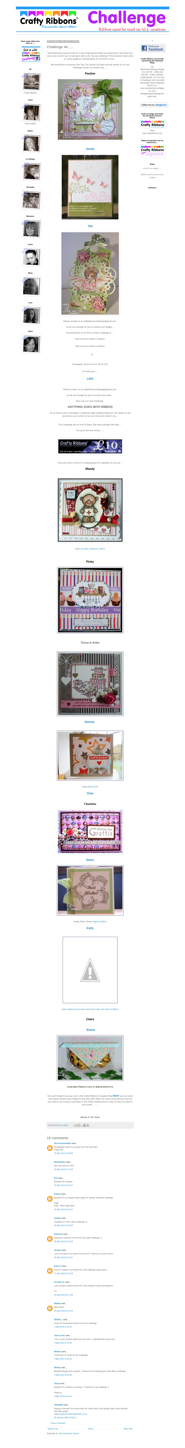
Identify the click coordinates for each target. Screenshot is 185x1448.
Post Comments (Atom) (69, 1434)
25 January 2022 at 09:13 (65, 1418)
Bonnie (90, 723)
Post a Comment (58, 1424)
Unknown (58, 1235)
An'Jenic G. (59, 1283)
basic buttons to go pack (73, 1010)
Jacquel (57, 1251)
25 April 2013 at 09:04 (63, 1154)
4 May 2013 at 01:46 (63, 1376)
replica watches (61, 1415)
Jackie (90, 148)
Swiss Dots (93, 787)
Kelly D (57, 1195)
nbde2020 (58, 1406)
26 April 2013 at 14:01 (63, 1258)
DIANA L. (58, 1320)
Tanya (57, 1384)
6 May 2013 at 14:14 (63, 1397)
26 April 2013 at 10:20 (63, 1226)
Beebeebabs (60, 1163)
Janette (57, 1219)
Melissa (57, 1352)
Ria (90, 226)
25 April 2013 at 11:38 (63, 1170)
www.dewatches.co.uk (77, 1415)
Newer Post (53, 1430)
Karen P (57, 1267)
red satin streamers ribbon (92, 549)
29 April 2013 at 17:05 (63, 1296)
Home (90, 1430)
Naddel (57, 1304)
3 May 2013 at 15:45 (63, 1344)
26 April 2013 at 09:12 (63, 1210)
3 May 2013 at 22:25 (63, 1360)
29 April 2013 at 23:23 (63, 1312)
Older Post (128, 1430)
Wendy (57, 1368)
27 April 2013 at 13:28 (63, 1274)
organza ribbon (99, 922)
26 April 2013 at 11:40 (63, 1242)
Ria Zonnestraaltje (62, 1144)
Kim (56, 1179)
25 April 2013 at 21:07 (63, 1186)
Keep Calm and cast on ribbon (104, 1010)
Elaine (91, 1030)
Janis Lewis (59, 1336)
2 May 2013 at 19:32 (63, 1328)
